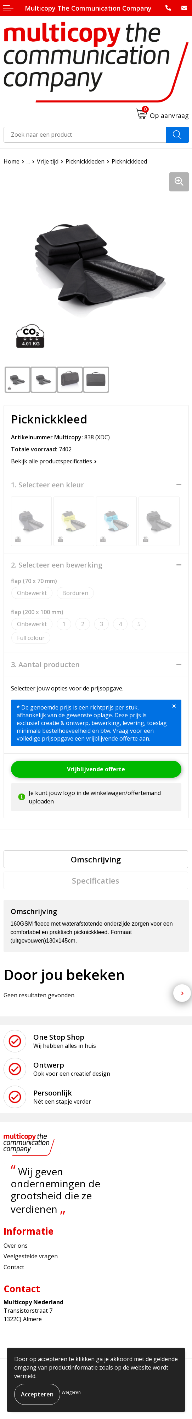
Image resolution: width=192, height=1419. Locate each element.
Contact (14, 1267)
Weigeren (71, 1392)
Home (11, 161)
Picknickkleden (85, 161)
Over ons (16, 1245)
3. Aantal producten (45, 664)
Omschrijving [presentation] (96, 859)
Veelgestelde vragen (31, 1256)
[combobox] (85, 135)
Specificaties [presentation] (95, 880)
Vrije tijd (47, 161)
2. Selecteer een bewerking (56, 565)
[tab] (96, 859)
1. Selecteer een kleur (47, 484)
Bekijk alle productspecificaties (54, 461)
